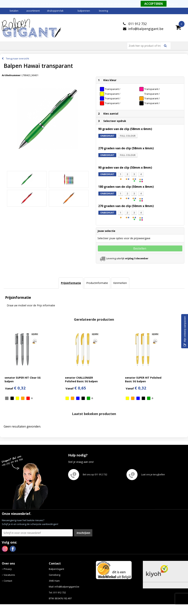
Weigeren (173, 4)
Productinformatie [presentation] (97, 283)
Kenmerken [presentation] (120, 283)
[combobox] (145, 45)
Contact (8, 580)
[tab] (71, 283)
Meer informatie (130, 4)
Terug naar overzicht (17, 58)
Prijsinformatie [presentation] (71, 283)
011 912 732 (137, 24)
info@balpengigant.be (145, 28)
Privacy (8, 569)
